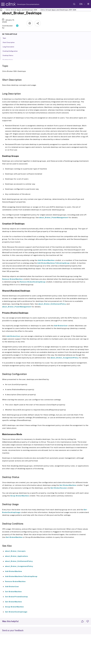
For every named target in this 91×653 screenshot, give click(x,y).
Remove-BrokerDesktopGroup (32, 282)
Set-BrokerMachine (13, 592)
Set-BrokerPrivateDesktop (16, 597)
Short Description (10, 42)
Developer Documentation (23, 4)
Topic (6, 38)
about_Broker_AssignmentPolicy (65, 358)
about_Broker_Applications (16, 556)
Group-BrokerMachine (19, 496)
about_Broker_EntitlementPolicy (52, 304)
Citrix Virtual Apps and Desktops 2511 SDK (58, 10)
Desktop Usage (9, 60)
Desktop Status (9, 55)
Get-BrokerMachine (67, 485)
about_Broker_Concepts (15, 551)
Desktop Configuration (12, 51)
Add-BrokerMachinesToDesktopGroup (53, 263)
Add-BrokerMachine (46, 260)
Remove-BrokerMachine (12, 279)
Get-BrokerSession (58, 488)
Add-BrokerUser (61, 326)
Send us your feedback (13, 630)
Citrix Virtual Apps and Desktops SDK (21, 10)
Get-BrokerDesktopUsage (16, 612)
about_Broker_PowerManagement (53, 218)
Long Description (10, 47)
